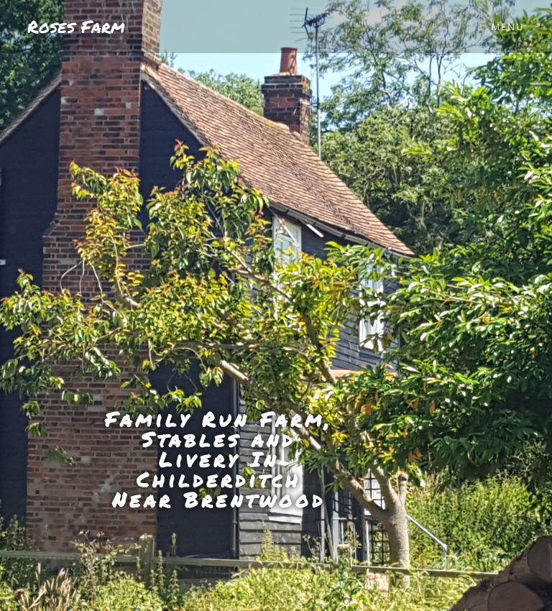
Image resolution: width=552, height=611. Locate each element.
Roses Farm (76, 26)
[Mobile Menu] (501, 26)
